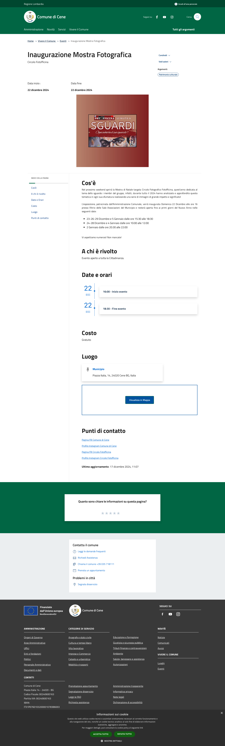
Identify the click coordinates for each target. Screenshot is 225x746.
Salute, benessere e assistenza (128, 659)
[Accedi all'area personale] (186, 4)
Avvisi (161, 648)
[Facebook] (156, 17)
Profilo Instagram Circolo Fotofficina (100, 458)
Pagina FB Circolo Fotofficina (96, 452)
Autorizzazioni (120, 664)
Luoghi (161, 663)
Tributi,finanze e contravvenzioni (130, 648)
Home (31, 41)
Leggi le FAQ (75, 697)
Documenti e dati (32, 670)
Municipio (98, 369)
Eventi (63, 41)
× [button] (221, 713)
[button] (112, 740)
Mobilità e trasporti (78, 664)
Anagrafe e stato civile (80, 637)
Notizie (161, 637)
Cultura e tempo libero (80, 643)
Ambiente (118, 653)
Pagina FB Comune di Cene (95, 440)
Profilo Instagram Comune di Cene (99, 446)
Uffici (26, 648)
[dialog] (112, 728)
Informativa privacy (123, 691)
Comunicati (163, 643)
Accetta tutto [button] (100, 734)
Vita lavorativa (76, 648)
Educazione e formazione (126, 637)
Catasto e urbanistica (79, 659)
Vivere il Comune (47, 41)
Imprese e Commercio (80, 654)
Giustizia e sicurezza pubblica (128, 642)
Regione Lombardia (34, 4)
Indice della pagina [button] (39, 178)
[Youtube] (163, 17)
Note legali (118, 697)
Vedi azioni (165, 62)
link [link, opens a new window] (141, 728)
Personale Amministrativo (37, 664)
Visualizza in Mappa (139, 400)
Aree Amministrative (34, 643)
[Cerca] (197, 16)
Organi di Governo (33, 637)
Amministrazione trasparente (128, 686)
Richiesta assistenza (79, 702)
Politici (27, 659)
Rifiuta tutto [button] (124, 734)
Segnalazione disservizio (81, 691)
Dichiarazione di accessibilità (127, 702)
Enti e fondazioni (32, 654)
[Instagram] (171, 17)
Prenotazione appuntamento (83, 686)
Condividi (165, 55)
